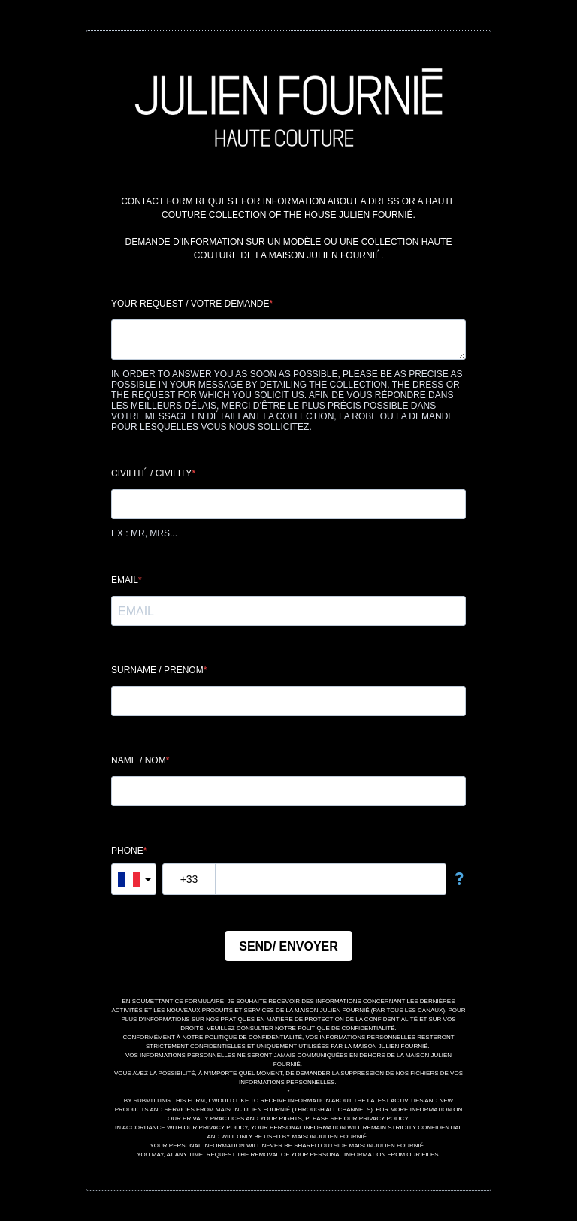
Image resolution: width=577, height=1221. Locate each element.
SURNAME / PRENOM (157, 670)
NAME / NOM (138, 760)
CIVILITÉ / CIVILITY (151, 473)
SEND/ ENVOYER (288, 946)
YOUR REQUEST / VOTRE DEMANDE (190, 303)
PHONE (127, 850)
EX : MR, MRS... (144, 533)
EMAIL (124, 580)
